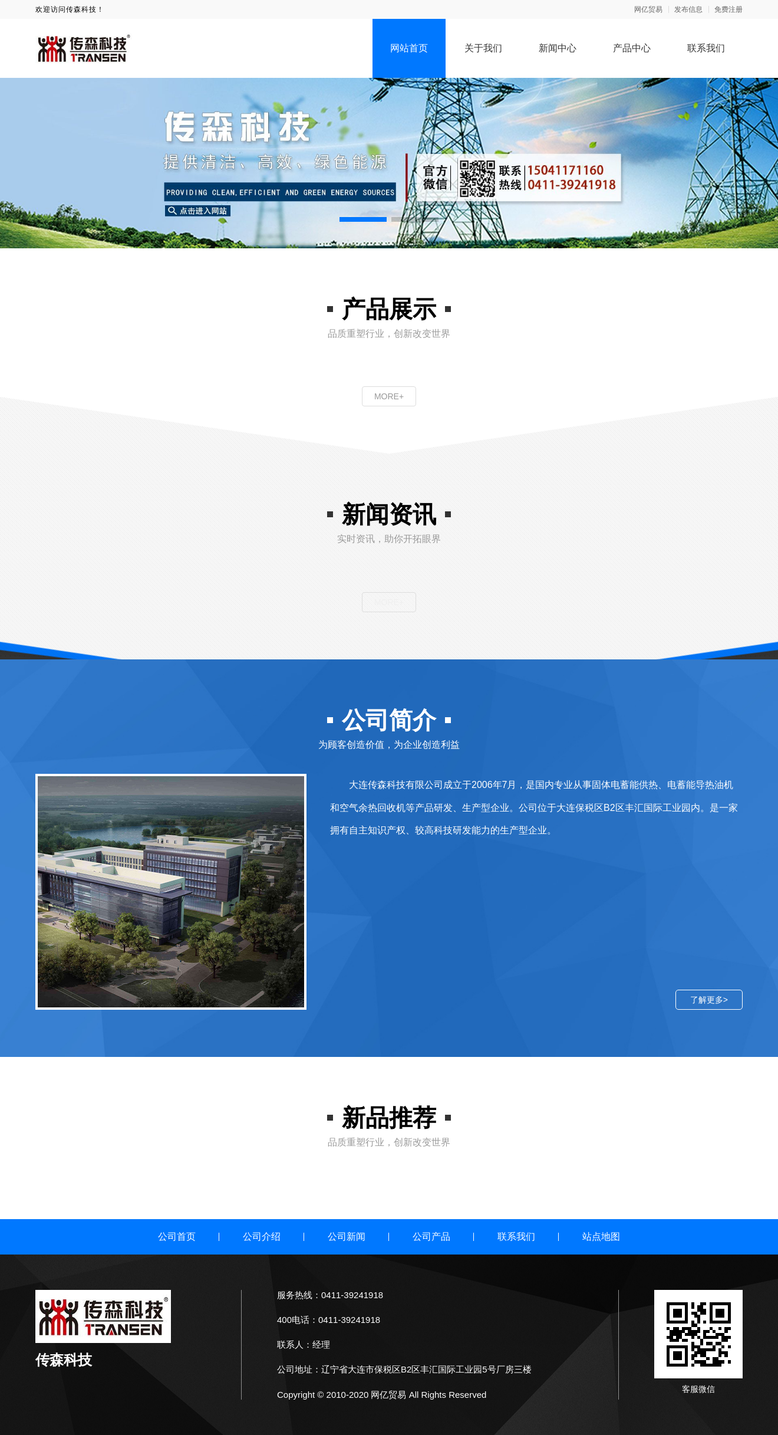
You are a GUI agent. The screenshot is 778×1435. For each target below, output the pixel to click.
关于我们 (483, 48)
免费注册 (728, 9)
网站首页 (409, 48)
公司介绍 (262, 1237)
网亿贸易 (648, 9)
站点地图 (601, 1237)
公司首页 (177, 1237)
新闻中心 (557, 48)
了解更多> (709, 999)
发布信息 (688, 9)
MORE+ (389, 396)
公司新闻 (346, 1237)
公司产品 (431, 1237)
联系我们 (706, 48)
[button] (363, 219)
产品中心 (632, 48)
